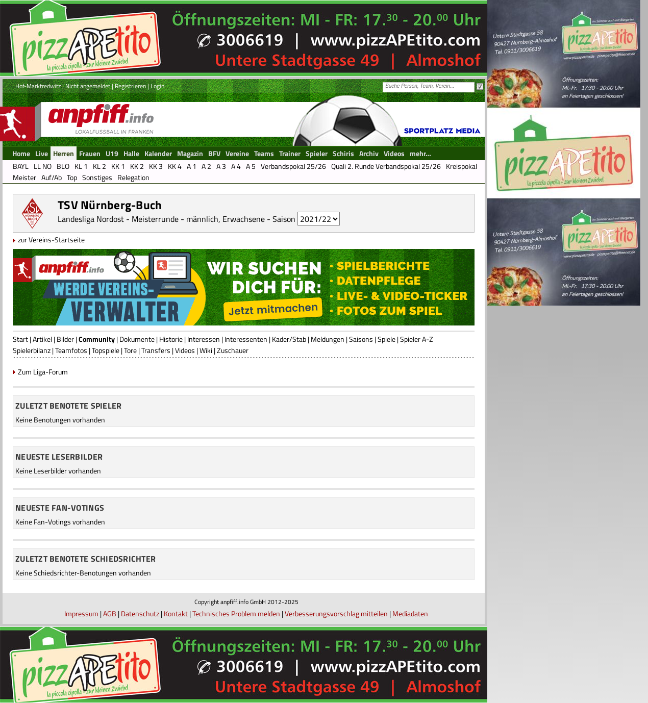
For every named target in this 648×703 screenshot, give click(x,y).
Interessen (203, 339)
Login (157, 86)
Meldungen (327, 339)
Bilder (65, 339)
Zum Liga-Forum (43, 371)
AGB (109, 613)
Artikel (42, 339)
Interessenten (246, 339)
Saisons (361, 339)
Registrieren (130, 86)
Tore (130, 350)
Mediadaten (410, 613)
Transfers (155, 350)
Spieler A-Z (416, 339)
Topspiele (105, 350)
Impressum (81, 613)
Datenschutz (140, 613)
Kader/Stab (289, 339)
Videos (185, 350)
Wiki (206, 350)
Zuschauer (232, 350)
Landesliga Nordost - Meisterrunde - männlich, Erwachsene (161, 219)
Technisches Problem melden (236, 613)
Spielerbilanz (32, 350)
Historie (171, 339)
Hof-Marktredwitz (38, 86)
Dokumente (137, 339)
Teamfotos (71, 350)
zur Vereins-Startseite (51, 239)
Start (20, 339)
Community (97, 339)
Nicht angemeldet (87, 86)
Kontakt (176, 613)
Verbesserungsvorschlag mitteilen (336, 613)
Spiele (386, 339)
